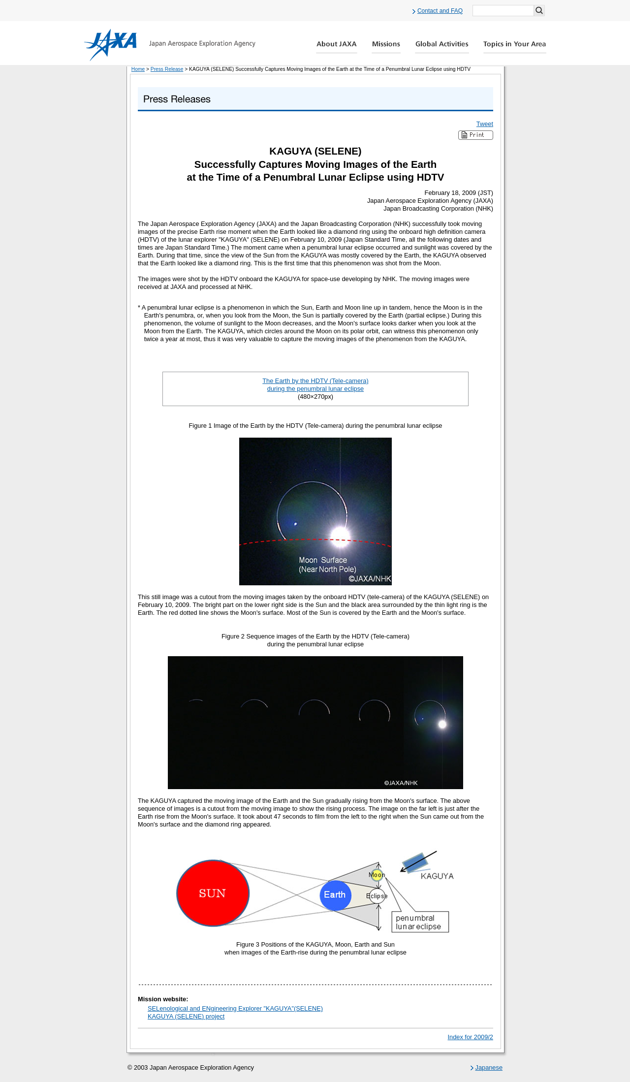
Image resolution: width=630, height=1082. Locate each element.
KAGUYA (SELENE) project (186, 1016)
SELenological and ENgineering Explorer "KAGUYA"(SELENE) (235, 1008)
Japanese (489, 1067)
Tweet (484, 123)
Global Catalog (514, 47)
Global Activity (442, 47)
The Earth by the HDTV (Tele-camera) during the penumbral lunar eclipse (315, 384)
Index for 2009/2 (471, 1037)
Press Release (167, 69)
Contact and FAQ (440, 10)
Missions (386, 47)
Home (138, 69)
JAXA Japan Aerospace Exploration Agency (169, 45)
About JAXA (337, 47)
